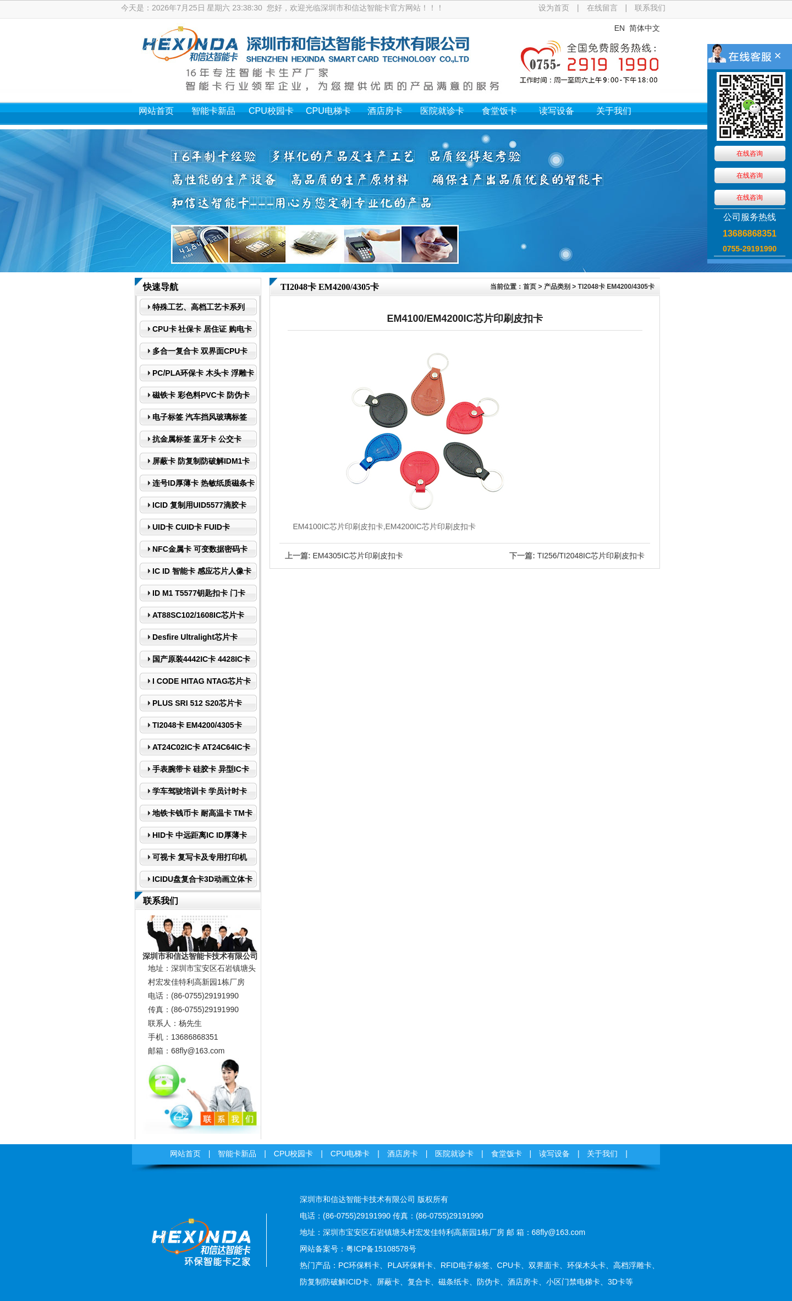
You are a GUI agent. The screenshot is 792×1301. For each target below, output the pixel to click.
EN (619, 28)
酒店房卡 (385, 111)
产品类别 (557, 286)
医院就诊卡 (442, 111)
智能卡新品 (213, 111)
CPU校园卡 (271, 111)
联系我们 (650, 7)
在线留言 (602, 7)
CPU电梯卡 (328, 111)
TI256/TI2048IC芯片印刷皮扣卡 (591, 555)
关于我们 (613, 111)
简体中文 (644, 28)
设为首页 (553, 7)
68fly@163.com (197, 1050)
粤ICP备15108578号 (381, 1248)
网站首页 (156, 111)
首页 (529, 286)
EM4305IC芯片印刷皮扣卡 (357, 555)
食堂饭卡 (499, 111)
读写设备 (556, 111)
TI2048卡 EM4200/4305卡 (616, 286)
